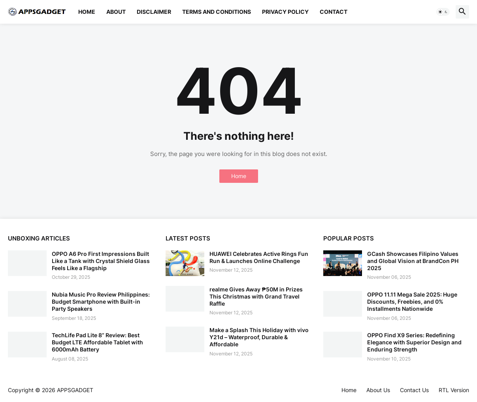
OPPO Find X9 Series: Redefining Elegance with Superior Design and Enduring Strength (414, 342)
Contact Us (414, 390)
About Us (378, 390)
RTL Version (454, 390)
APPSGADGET (75, 390)
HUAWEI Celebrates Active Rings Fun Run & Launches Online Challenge (258, 257)
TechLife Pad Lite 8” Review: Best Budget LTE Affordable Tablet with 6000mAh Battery (97, 342)
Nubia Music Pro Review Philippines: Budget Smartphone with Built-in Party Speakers (101, 301)
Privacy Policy (285, 11)
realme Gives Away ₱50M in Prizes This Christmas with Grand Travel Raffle (256, 296)
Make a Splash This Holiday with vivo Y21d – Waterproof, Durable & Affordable (259, 337)
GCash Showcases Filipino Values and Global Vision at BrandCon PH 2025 (412, 260)
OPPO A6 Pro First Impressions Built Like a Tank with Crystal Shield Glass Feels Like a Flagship (101, 260)
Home (86, 11)
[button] (443, 12)
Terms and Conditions (216, 11)
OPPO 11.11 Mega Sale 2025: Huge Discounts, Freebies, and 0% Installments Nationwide (412, 301)
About (116, 11)
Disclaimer (154, 11)
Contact (333, 11)
